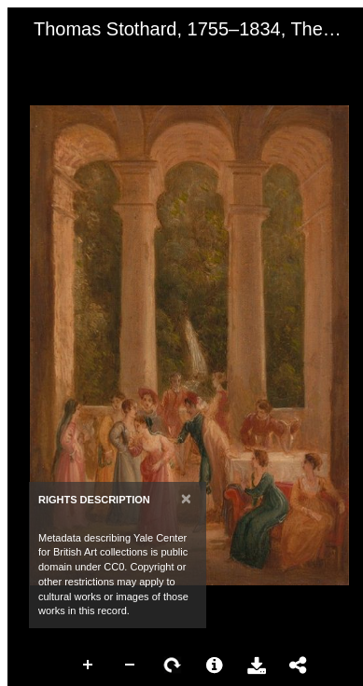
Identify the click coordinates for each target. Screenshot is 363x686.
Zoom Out (131, 665)
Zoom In (89, 665)
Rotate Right (173, 665)
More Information (215, 665)
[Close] (186, 498)
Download (257, 665)
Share (299, 665)
